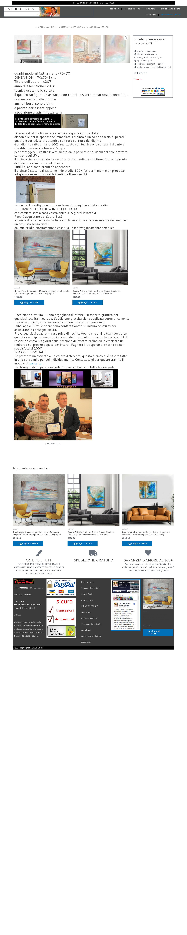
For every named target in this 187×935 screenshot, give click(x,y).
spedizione (86, 712)
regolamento (87, 701)
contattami (150, 8)
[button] (125, 37)
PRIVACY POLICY (89, 707)
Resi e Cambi (87, 695)
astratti (114, 8)
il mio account (87, 683)
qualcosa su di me (132, 8)
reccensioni (151, 14)
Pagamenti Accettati (90, 689)
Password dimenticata (91, 724)
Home (40, 26)
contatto (35, 464)
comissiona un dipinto (170, 8)
